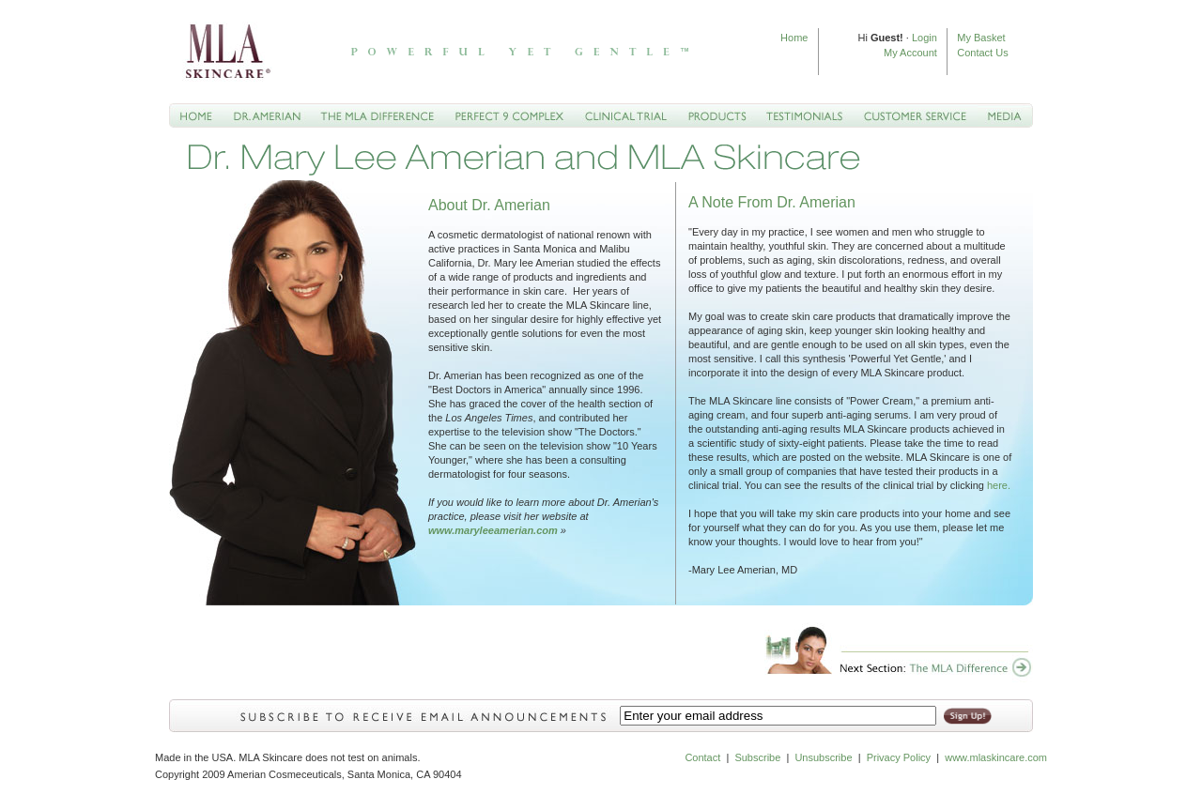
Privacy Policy (899, 757)
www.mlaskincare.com (994, 757)
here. (998, 485)
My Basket (981, 37)
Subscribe (757, 757)
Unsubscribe (823, 757)
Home (794, 37)
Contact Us (982, 52)
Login (924, 37)
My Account (910, 52)
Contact (702, 757)
